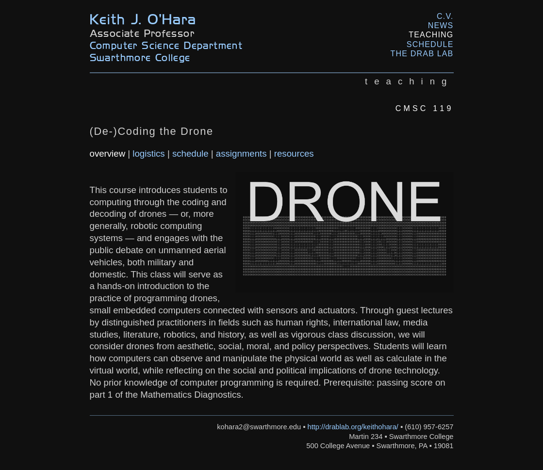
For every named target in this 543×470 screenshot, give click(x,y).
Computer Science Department (166, 44)
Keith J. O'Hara (143, 18)
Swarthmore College (140, 57)
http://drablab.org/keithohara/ (353, 427)
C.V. (445, 16)
